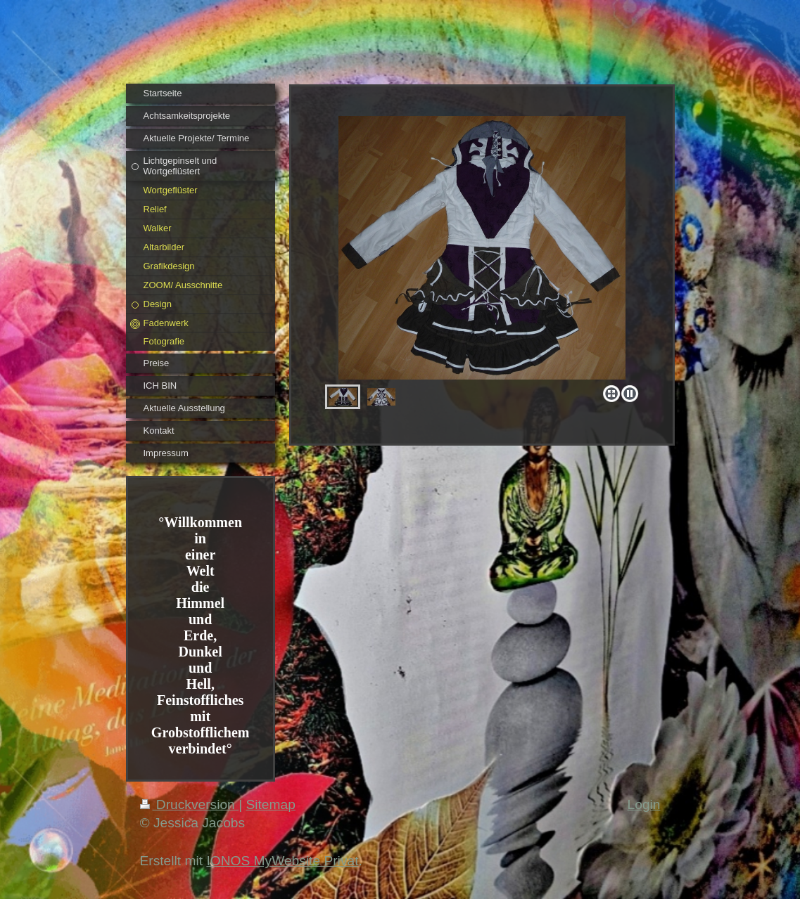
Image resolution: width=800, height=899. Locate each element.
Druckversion (189, 804)
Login (644, 804)
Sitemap (270, 804)
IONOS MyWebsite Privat (282, 860)
